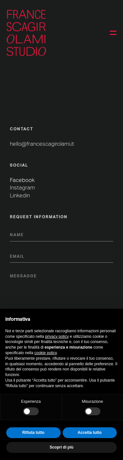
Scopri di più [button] (61, 447)
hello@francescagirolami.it (42, 144)
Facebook (22, 180)
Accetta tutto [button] (90, 432)
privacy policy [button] (57, 336)
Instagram (22, 187)
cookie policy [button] (45, 353)
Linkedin (20, 195)
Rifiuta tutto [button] (33, 432)
